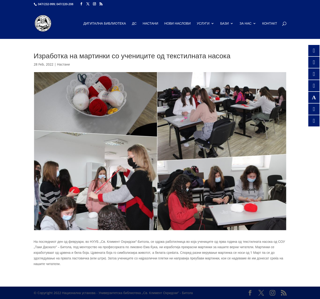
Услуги (203, 24)
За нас (245, 24)
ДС (134, 24)
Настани (150, 24)
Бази (224, 24)
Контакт (269, 24)
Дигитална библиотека (104, 24)
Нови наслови (177, 24)
